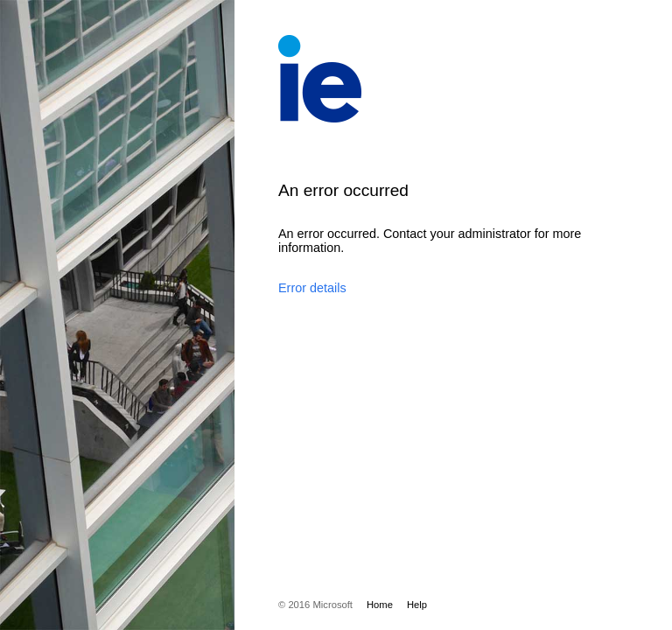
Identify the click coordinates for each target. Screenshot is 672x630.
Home (380, 604)
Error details (312, 288)
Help (417, 604)
